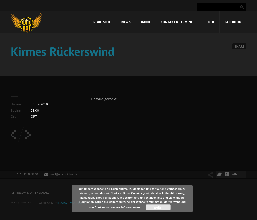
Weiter (158, 207)
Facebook (233, 22)
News (126, 22)
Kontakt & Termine (176, 22)
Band (145, 22)
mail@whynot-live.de (63, 174)
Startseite (102, 22)
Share (239, 46)
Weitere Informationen (125, 207)
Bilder (208, 22)
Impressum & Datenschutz (30, 192)
